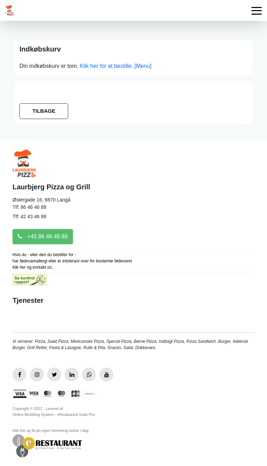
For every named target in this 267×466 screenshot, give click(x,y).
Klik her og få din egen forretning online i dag (50, 430)
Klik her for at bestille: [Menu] (115, 66)
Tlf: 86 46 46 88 (29, 207)
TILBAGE (43, 111)
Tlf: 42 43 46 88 (29, 216)
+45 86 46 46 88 (43, 236)
